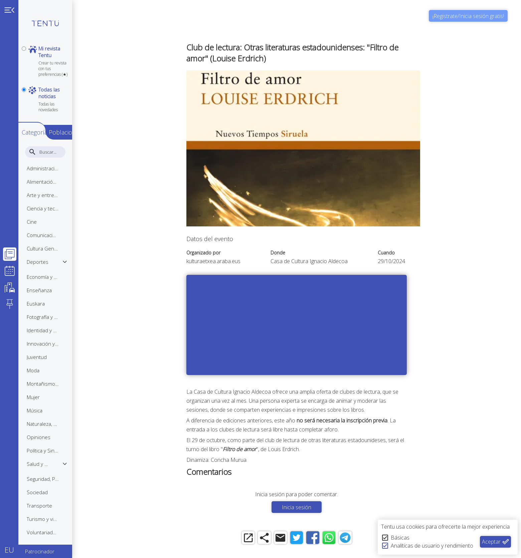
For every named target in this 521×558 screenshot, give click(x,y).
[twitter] (320, 539)
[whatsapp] (356, 539)
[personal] (24, 48)
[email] (301, 539)
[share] (283, 539)
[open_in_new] (264, 539)
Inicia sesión (320, 507)
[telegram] (375, 539)
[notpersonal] (24, 71)
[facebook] (338, 539)
